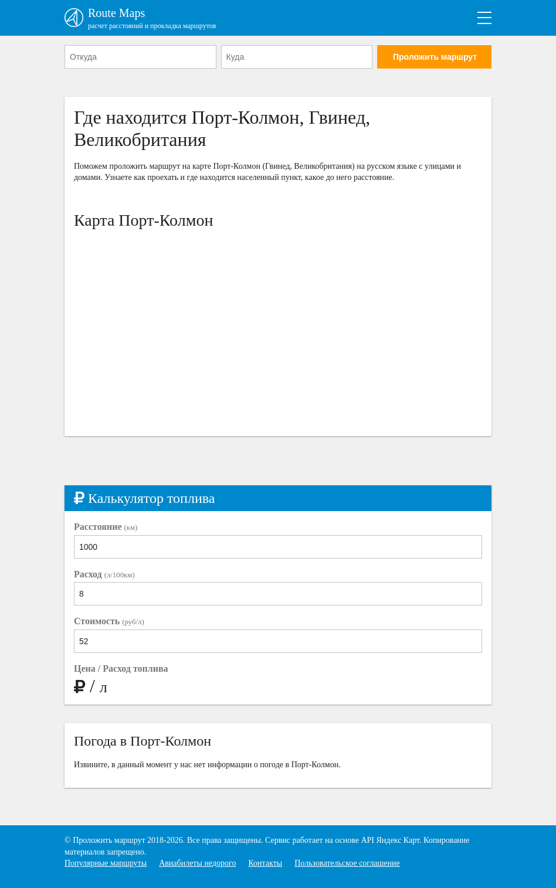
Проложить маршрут (435, 57)
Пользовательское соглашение (347, 863)
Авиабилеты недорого (197, 863)
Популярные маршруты (106, 863)
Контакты (265, 863)
